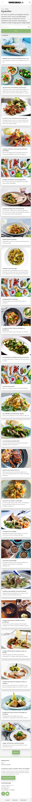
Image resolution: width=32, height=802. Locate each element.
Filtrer (16, 30)
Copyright (8, 800)
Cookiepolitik (15, 800)
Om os (2, 763)
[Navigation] (2, 2)
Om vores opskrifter (5, 764)
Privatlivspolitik (23, 800)
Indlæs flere (16, 752)
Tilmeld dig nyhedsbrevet (8, 777)
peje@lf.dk (6, 789)
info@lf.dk (13, 789)
